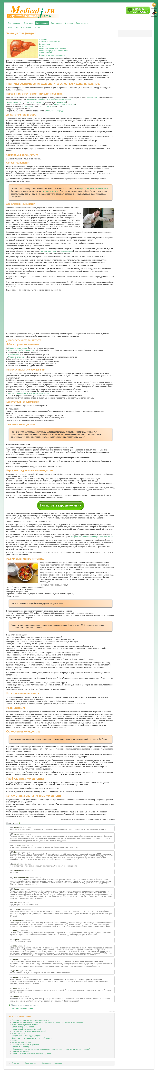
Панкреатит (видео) (20, 1051)
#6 (11, 946)
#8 (11, 931)
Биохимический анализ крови (21, 350)
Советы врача (82, 23)
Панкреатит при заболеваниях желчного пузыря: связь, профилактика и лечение (47, 1022)
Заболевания (42, 23)
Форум (37, 27)
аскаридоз (59, 111)
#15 (11, 864)
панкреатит (32, 100)
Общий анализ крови (17, 348)
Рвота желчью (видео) (21, 1042)
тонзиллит (39, 102)
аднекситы (27, 106)
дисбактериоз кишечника (60, 100)
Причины (43, 39)
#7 (11, 939)
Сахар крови (13, 355)
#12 (11, 889)
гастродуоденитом (48, 251)
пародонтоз (61, 102)
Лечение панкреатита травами (25, 1044)
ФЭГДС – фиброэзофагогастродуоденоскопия (28, 393)
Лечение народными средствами (53, 50)
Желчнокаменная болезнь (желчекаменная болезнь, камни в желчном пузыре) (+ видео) (51, 1049)
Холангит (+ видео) (20, 1047)
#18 (11, 834)
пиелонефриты (60, 104)
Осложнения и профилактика (52, 55)
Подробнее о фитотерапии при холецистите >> (92, 537)
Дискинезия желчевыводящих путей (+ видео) (32, 1038)
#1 (11, 996)
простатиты (48, 106)
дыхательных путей (16, 102)
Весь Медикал (14, 23)
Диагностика (56, 23)
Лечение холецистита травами (52, 48)
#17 (11, 845)
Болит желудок (18, 1033)
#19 (11, 827)
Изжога (15, 1040)
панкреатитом (51, 191)
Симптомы (28, 23)
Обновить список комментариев (25, 1005)
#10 (11, 909)
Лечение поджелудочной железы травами (30, 1020)
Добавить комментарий (22, 1008)
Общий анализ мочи (17, 357)
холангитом (101, 188)
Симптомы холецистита (49, 42)
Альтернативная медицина (19, 27)
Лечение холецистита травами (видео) (29, 1031)
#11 (11, 903)
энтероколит (92, 97)
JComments (112, 1011)
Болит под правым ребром (23, 1027)
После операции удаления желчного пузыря (31, 1053)
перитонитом (86, 188)
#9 (11, 921)
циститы (71, 104)
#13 (11, 877)
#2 (11, 988)
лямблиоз (50, 111)
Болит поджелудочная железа (25, 1024)
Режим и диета (45, 53)
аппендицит (43, 100)
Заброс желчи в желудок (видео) (26, 1036)
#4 (11, 971)
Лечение (69, 23)
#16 (11, 852)
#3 (11, 977)
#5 (11, 959)
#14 (11, 870)
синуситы (30, 102)
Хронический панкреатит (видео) (26, 1029)
